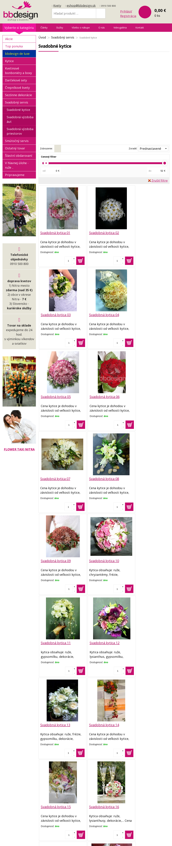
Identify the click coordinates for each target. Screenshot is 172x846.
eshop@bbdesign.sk (81, 6)
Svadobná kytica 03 (143, 232)
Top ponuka (14, 46)
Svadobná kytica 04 (55, 314)
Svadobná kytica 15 (143, 560)
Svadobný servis (16, 102)
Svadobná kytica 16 (55, 642)
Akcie (9, 39)
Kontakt (139, 27)
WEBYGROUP (144, 835)
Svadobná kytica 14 (99, 560)
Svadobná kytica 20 (99, 724)
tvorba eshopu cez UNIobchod (85, 835)
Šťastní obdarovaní (18, 156)
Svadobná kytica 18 (143, 642)
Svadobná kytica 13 (55, 560)
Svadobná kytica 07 (55, 396)
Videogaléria (120, 27)
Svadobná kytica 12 (143, 478)
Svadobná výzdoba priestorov (20, 131)
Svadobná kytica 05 (99, 314)
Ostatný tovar (15, 148)
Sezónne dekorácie (18, 95)
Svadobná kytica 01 (55, 232)
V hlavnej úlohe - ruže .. (17, 165)
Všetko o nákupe (81, 27)
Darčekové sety (16, 80)
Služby (59, 27)
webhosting (112, 835)
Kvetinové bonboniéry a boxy (18, 70)
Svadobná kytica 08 (99, 396)
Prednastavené (150, 149)
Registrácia (128, 16)
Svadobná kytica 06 (143, 314)
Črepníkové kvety (17, 88)
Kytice (9, 61)
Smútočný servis (17, 141)
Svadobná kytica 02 (99, 232)
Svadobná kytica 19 (55, 724)
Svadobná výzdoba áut (20, 119)
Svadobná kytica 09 (143, 396)
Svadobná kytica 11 (99, 478)
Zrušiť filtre (159, 181)
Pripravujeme (14, 175)
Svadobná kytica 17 (99, 642)
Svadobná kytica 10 (55, 478)
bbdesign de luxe (17, 54)
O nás (101, 27)
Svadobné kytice (18, 110)
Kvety (57, 6)
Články (43, 27)
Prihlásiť (126, 11)
